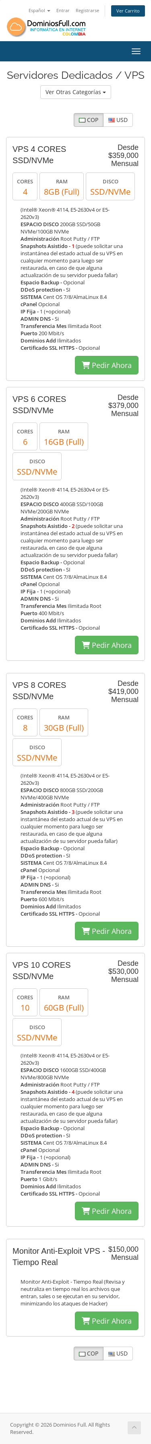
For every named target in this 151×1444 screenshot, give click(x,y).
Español (39, 10)
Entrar (63, 10)
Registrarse (87, 10)
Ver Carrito (128, 11)
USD (118, 120)
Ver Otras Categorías (76, 92)
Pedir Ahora (107, 365)
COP (88, 120)
